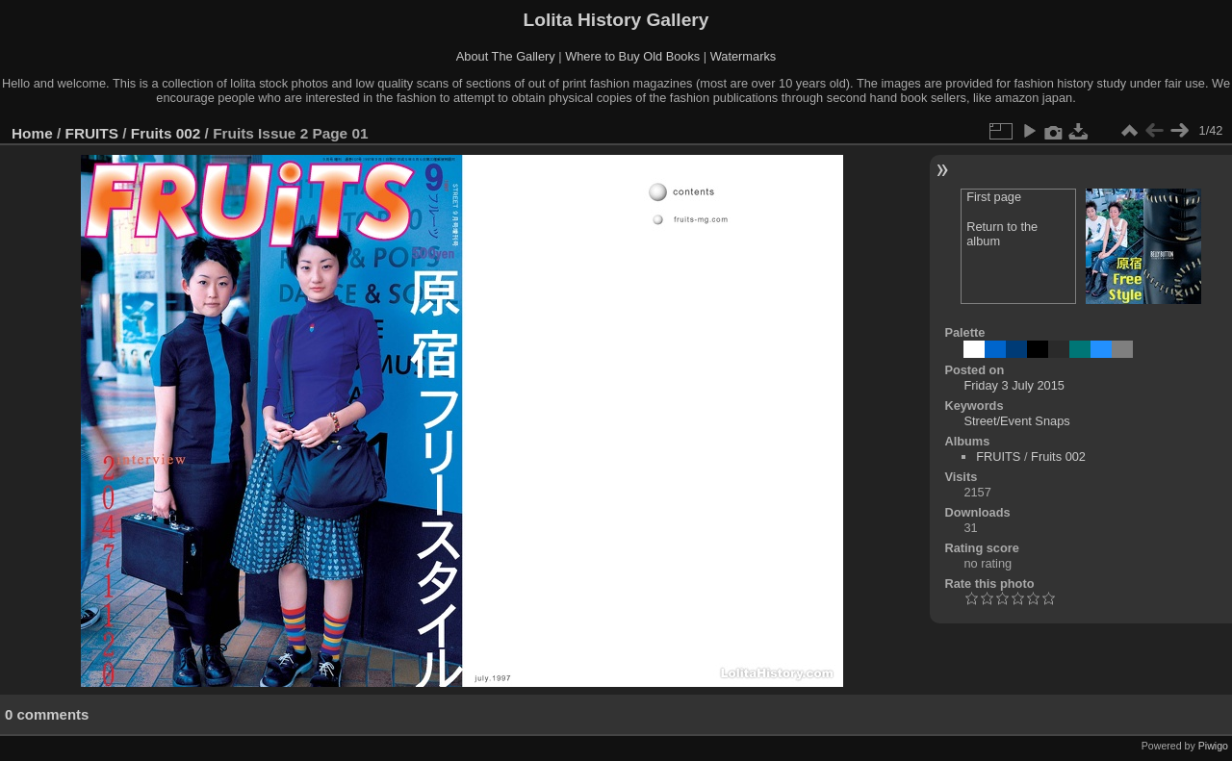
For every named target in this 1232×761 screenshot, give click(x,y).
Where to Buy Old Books (632, 56)
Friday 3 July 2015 (1014, 385)
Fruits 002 (166, 133)
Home (32, 133)
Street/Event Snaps (1016, 421)
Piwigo (1213, 745)
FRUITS (91, 133)
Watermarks (743, 56)
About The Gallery (505, 56)
